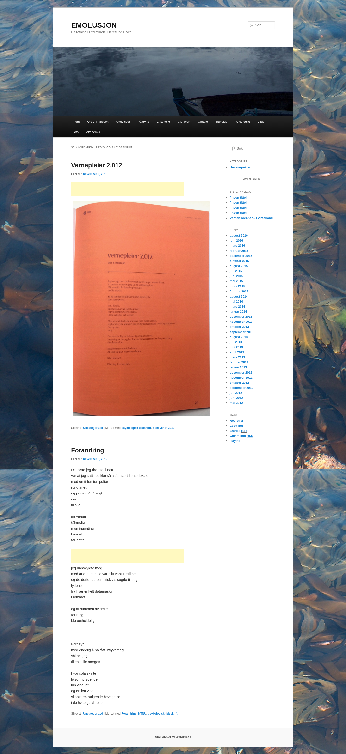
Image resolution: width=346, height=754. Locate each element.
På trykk (143, 121)
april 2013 (237, 352)
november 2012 (241, 377)
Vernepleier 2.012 (96, 165)
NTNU (142, 713)
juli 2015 (236, 271)
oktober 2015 (239, 261)
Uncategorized (93, 428)
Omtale (203, 121)
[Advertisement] (127, 189)
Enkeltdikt (163, 121)
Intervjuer (222, 121)
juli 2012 (236, 393)
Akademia (93, 132)
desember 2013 (241, 316)
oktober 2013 (239, 326)
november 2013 (241, 321)
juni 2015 (236, 276)
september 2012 (241, 387)
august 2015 (239, 266)
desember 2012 (241, 372)
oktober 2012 (239, 382)
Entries (238, 431)
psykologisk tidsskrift (136, 428)
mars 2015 (237, 286)
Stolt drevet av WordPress (173, 737)
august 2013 (239, 337)
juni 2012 (236, 398)
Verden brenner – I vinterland (251, 218)
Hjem (76, 121)
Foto (75, 132)
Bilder (262, 121)
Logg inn (236, 425)
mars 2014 (237, 306)
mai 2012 (236, 403)
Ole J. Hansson (98, 121)
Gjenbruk (184, 121)
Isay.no (235, 441)
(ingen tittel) (238, 197)
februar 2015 (239, 291)
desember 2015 (241, 256)
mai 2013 (236, 347)
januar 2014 (238, 311)
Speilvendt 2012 (163, 428)
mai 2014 (236, 301)
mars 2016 (237, 245)
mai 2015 (236, 281)
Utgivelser (123, 121)
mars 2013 (237, 357)
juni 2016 (236, 240)
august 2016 (239, 235)
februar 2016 (239, 251)
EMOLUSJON (94, 25)
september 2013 (241, 332)
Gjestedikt (243, 121)
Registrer (236, 420)
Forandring (87, 450)
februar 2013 (239, 362)
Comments (241, 436)
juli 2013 (236, 342)
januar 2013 (238, 367)
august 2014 (239, 296)
